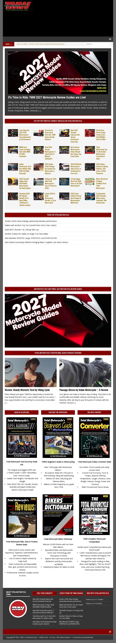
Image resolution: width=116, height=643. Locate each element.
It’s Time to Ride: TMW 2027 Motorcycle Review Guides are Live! (47, 97)
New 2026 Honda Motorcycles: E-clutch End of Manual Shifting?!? (43, 612)
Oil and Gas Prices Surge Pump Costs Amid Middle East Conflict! (101, 135)
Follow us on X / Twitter (94, 599)
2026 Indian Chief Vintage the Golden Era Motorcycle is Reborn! (50, 169)
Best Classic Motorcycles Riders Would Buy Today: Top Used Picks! (76, 152)
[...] (40, 110)
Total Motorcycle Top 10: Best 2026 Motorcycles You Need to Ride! (44, 617)
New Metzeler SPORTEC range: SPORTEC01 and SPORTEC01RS (31, 238)
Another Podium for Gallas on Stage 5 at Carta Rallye (26, 234)
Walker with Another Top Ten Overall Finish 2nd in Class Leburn (30, 225)
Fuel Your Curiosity (44, 593)
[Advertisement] (72, 18)
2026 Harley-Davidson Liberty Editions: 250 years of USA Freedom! (102, 169)
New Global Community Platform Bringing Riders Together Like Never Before (36, 242)
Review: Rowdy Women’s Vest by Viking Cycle (27, 390)
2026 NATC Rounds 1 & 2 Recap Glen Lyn (22, 229)
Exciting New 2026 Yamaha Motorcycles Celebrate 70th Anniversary (101, 198)
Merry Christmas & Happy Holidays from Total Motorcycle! (102, 183)
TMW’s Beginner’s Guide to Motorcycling (58, 462)
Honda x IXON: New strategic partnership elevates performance (31, 221)
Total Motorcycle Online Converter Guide (94, 462)
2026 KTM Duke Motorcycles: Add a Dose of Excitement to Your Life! (76, 169)
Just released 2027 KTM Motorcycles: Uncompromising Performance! (25, 135)
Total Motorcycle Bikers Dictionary (58, 539)
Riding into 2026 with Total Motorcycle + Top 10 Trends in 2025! (50, 183)
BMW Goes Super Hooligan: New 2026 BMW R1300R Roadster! (25, 152)
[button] (109, 39)
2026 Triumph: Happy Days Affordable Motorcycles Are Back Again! (25, 183)
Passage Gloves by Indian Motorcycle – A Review (83, 390)
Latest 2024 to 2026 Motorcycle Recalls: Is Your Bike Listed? (50, 198)
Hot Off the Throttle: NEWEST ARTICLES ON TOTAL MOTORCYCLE (58, 121)
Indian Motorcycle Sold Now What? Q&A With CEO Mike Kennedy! (25, 169)
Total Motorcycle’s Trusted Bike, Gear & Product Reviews (58, 353)
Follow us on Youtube (94, 603)
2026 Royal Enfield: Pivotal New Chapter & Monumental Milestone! (76, 198)
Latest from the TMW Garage (71, 593)
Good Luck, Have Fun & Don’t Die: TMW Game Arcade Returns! (50, 135)
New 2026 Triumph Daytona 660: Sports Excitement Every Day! (43, 600)
